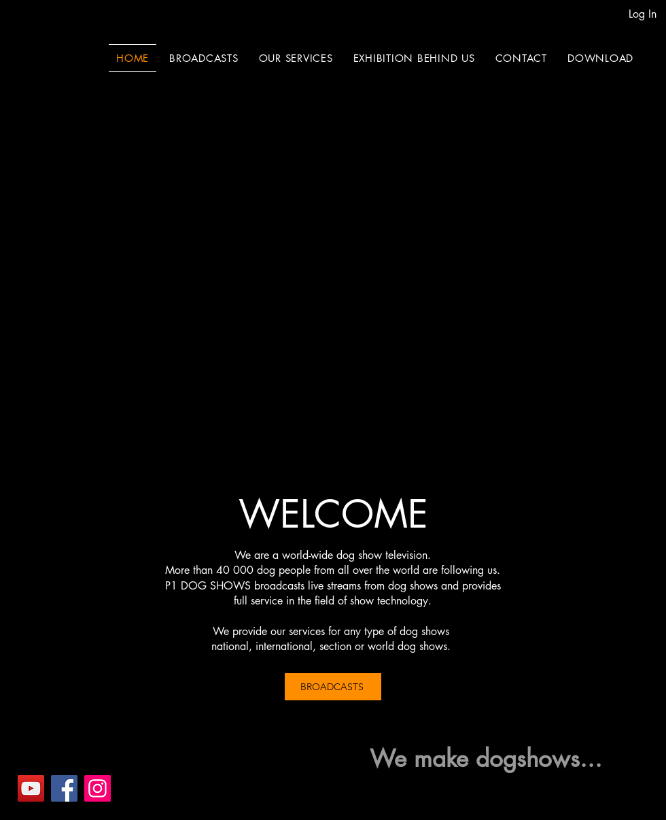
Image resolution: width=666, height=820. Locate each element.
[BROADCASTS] (333, 686)
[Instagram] (97, 788)
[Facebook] (64, 788)
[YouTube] (31, 788)
